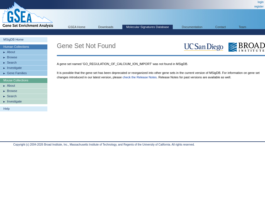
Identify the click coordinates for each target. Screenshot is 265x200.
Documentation (192, 27)
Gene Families (17, 73)
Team (242, 27)
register (259, 6)
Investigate (14, 67)
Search (12, 62)
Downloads (105, 27)
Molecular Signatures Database (147, 27)
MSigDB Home (13, 39)
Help (6, 108)
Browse (12, 57)
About (11, 52)
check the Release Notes (140, 77)
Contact (220, 27)
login (261, 2)
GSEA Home (76, 27)
